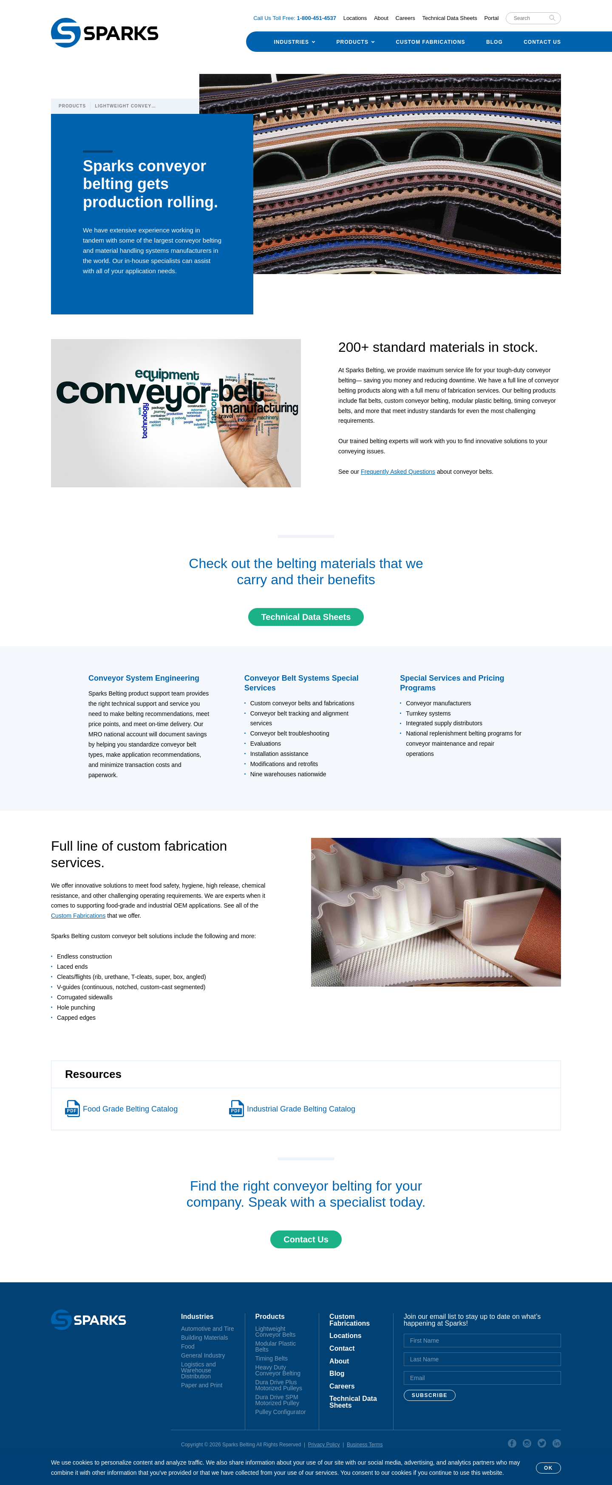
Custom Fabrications (430, 42)
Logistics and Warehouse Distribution (198, 1370)
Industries (291, 42)
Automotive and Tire (207, 1329)
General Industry (203, 1355)
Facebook (512, 1444)
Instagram (527, 1444)
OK (548, 1468)
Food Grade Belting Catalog (130, 1109)
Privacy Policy (324, 1445)
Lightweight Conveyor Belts (275, 1332)
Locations (355, 18)
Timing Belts (271, 1358)
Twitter (542, 1444)
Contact (342, 1348)
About (381, 18)
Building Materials (204, 1338)
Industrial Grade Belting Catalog (301, 1109)
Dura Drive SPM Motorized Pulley (277, 1400)
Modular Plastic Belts (275, 1346)
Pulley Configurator (280, 1412)
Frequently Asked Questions (398, 471)
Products (352, 42)
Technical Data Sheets (449, 18)
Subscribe (430, 1395)
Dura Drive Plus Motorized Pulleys (279, 1385)
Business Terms (364, 1445)
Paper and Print (201, 1385)
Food (188, 1346)
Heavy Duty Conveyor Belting (278, 1370)
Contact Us (542, 42)
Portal (491, 18)
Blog (494, 42)
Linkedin (556, 1444)
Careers (405, 18)
